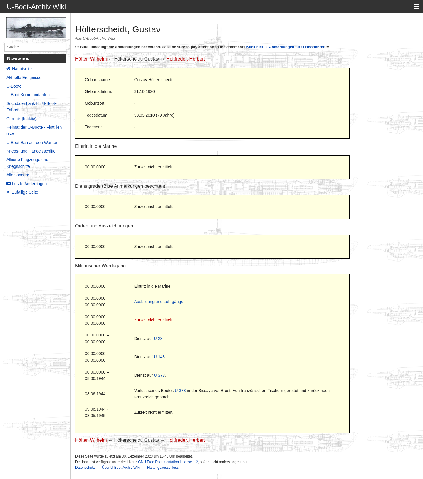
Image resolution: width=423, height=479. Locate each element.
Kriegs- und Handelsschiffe (31, 151)
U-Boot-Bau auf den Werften (32, 142)
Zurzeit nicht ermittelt (153, 320)
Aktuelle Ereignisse (23, 77)
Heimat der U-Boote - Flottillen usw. (34, 130)
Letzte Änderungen (29, 183)
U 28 (158, 338)
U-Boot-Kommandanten (28, 94)
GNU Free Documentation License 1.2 (168, 462)
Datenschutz (85, 467)
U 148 (159, 356)
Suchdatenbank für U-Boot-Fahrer (31, 106)
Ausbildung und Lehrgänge (158, 301)
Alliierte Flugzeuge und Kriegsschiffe (27, 162)
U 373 (159, 375)
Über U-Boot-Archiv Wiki (121, 467)
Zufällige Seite (25, 192)
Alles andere (17, 174)
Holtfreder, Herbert (185, 58)
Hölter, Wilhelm (91, 58)
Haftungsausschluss (163, 467)
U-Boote (13, 86)
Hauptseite (22, 68)
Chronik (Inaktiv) (21, 118)
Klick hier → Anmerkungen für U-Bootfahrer (285, 47)
